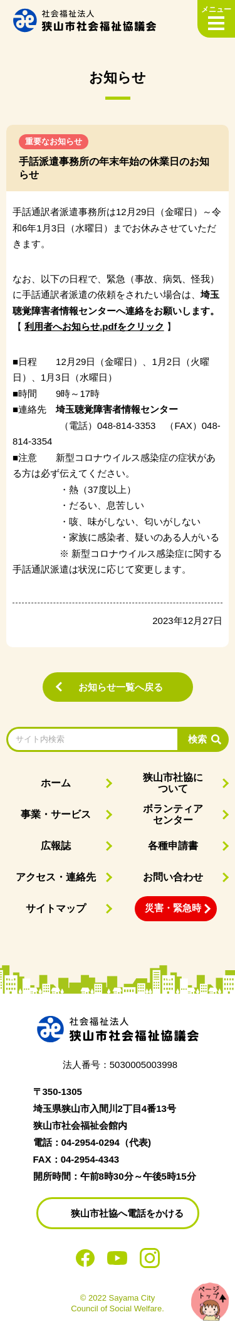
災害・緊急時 (173, 907)
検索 (197, 739)
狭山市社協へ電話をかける (127, 1213)
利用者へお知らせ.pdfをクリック (94, 326)
